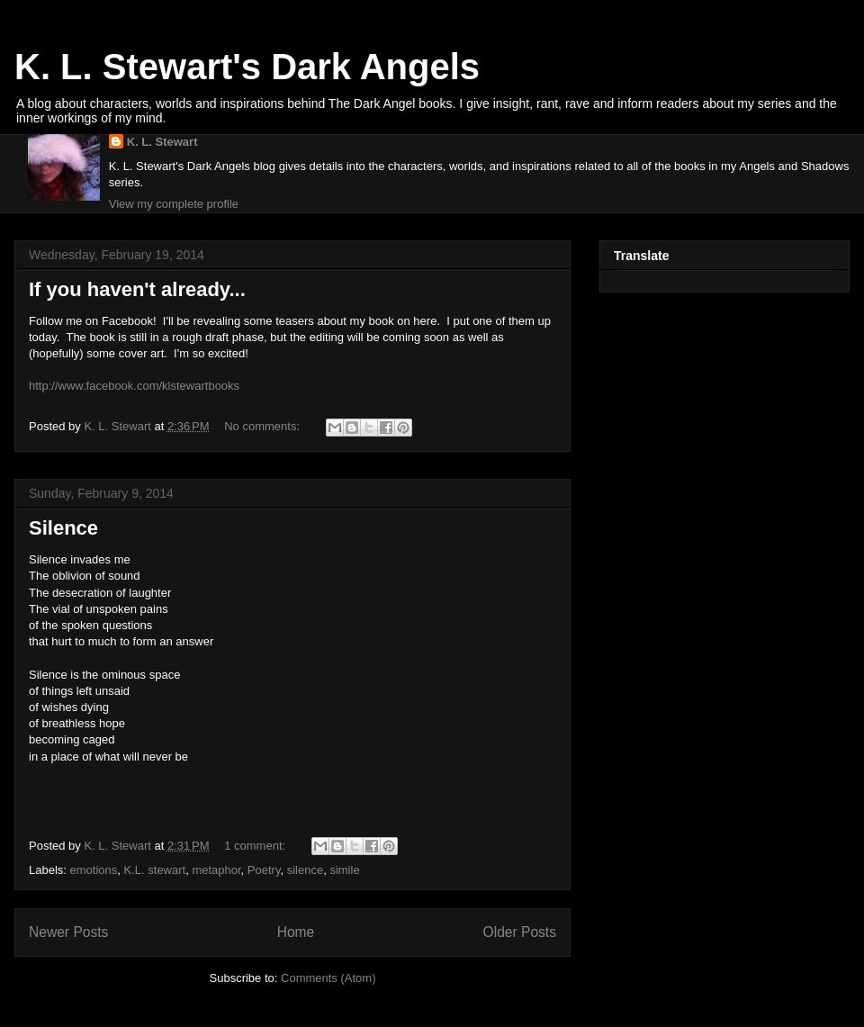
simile (344, 870)
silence (305, 870)
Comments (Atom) (328, 978)
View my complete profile (173, 204)
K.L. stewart (155, 870)
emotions (94, 870)
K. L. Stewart (162, 142)
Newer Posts (68, 932)
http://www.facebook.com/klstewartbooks (134, 385)
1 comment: (256, 845)
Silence (63, 528)
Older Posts (519, 932)
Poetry (264, 870)
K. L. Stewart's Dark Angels (247, 66)
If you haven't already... (137, 289)
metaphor (216, 870)
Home (296, 932)
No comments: (263, 426)
